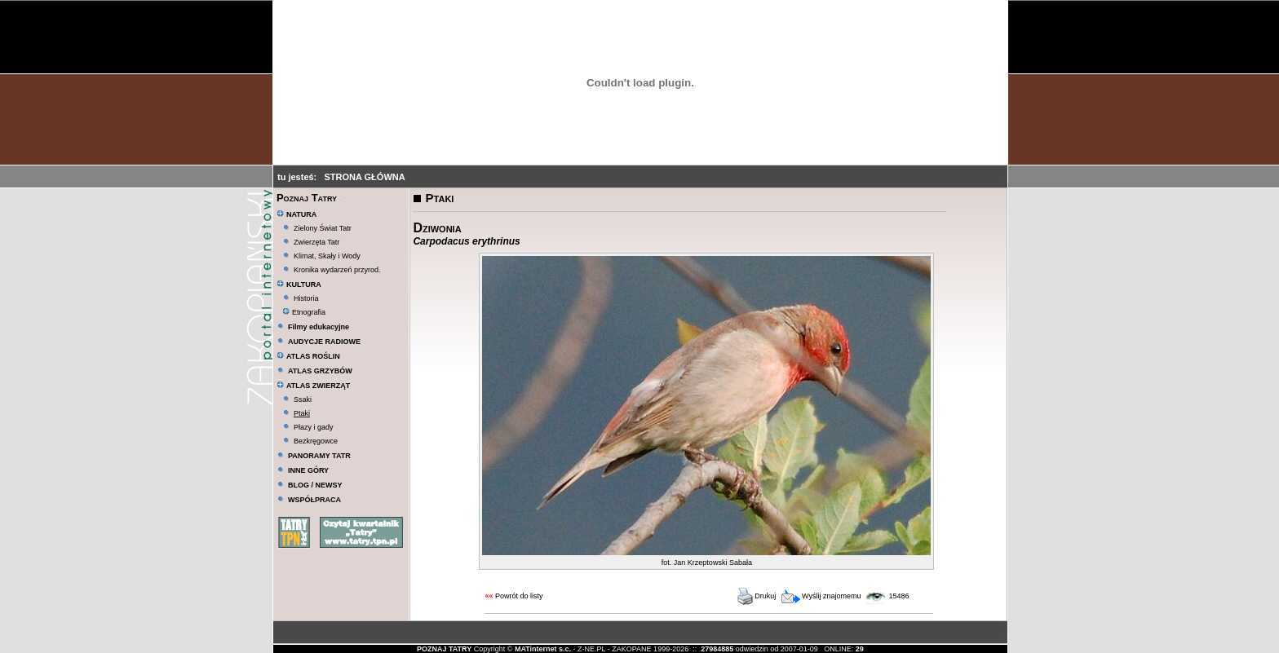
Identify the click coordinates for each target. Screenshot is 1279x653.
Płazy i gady (314, 427)
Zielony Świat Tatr (323, 228)
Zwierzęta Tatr (316, 242)
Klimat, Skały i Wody (327, 256)
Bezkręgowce (316, 441)
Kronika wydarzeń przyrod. (337, 270)
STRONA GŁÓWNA (364, 177)
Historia (306, 298)
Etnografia (303, 312)
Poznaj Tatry (307, 198)
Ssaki (303, 399)
